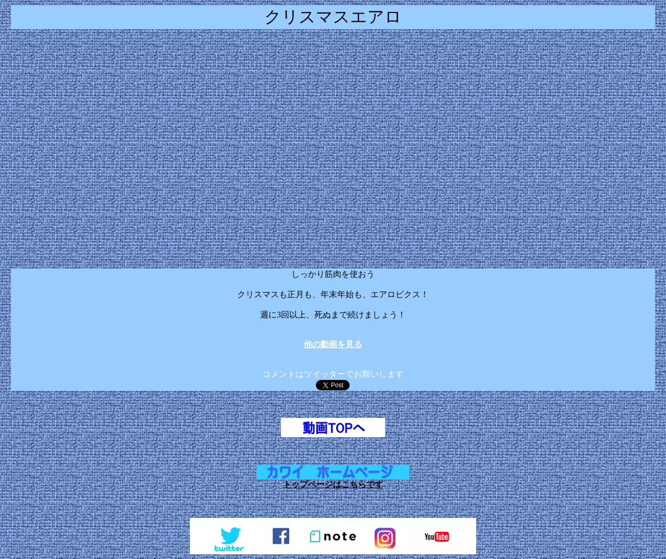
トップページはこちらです (333, 484)
